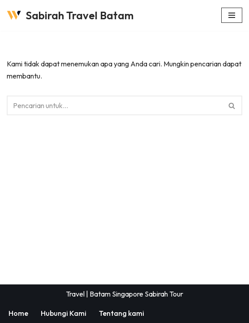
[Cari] (114, 105)
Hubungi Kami (63, 313)
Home (18, 313)
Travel (75, 293)
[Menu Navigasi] (231, 15)
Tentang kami (121, 313)
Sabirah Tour (164, 293)
